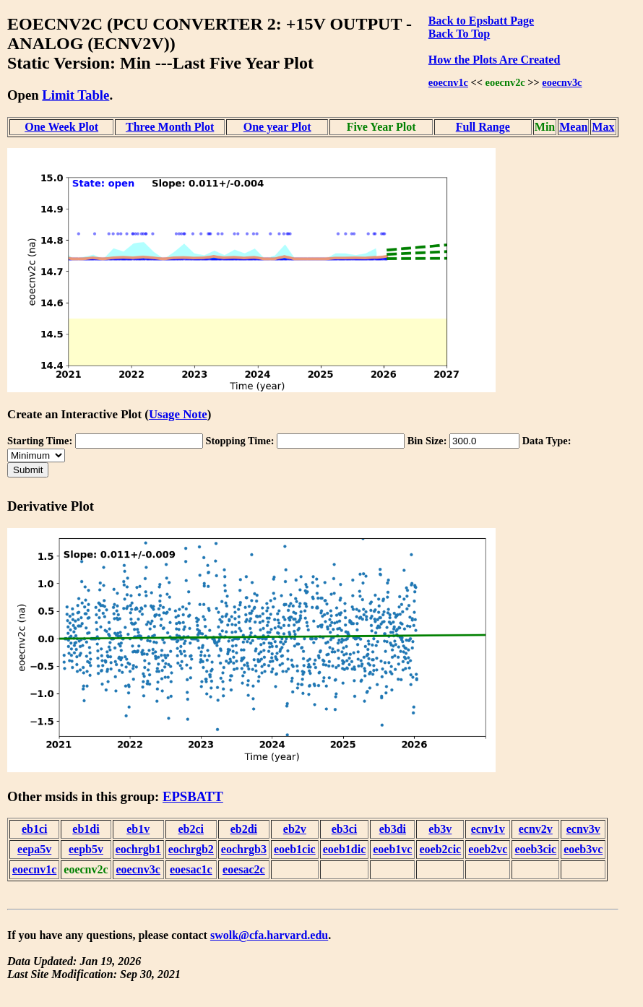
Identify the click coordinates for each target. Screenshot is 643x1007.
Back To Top (459, 33)
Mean (573, 127)
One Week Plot (61, 127)
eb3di (392, 829)
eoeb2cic (440, 849)
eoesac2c (244, 869)
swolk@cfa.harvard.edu (269, 935)
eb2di (243, 829)
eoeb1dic (344, 849)
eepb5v (86, 849)
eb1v (138, 829)
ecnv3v (583, 829)
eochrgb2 (191, 849)
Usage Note (178, 414)
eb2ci (191, 829)
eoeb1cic (295, 849)
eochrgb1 (138, 849)
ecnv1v (488, 829)
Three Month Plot (170, 127)
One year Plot (277, 127)
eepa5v (34, 849)
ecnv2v (536, 829)
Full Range (483, 127)
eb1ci (35, 829)
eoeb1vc (392, 849)
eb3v (440, 829)
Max (603, 127)
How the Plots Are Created (494, 59)
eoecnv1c (448, 82)
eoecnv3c (562, 82)
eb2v (294, 829)
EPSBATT (193, 796)
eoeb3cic (535, 849)
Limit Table (75, 95)
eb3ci (345, 829)
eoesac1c (191, 869)
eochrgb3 (244, 849)
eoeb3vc (583, 849)
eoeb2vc (487, 849)
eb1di (85, 829)
